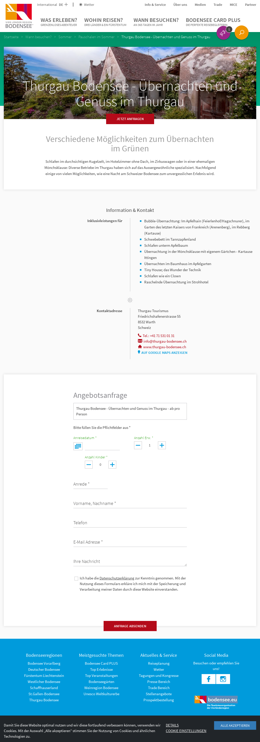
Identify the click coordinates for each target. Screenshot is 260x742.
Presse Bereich (158, 681)
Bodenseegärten (101, 681)
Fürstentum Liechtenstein (44, 675)
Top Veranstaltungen (101, 675)
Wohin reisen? (105, 21)
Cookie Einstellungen (186, 730)
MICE (233, 4)
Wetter (86, 4)
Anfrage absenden (130, 626)
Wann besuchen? (156, 21)
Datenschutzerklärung (117, 578)
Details (172, 725)
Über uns (180, 4)
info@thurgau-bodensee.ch (162, 341)
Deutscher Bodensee (44, 669)
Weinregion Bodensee (101, 687)
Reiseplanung (159, 663)
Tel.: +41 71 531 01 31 (156, 335)
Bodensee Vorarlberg (44, 663)
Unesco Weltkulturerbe (101, 693)
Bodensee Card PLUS (213, 21)
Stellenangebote (159, 693)
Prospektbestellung (158, 699)
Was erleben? (59, 21)
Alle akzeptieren (235, 725)
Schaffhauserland (44, 687)
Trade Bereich (159, 687)
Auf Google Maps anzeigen (162, 352)
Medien (200, 4)
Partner (250, 4)
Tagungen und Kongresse (158, 675)
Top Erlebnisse (101, 669)
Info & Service (155, 4)
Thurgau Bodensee (44, 699)
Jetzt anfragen (130, 119)
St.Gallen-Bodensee (43, 693)
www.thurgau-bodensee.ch (162, 346)
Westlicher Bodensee (44, 681)
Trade (218, 4)
